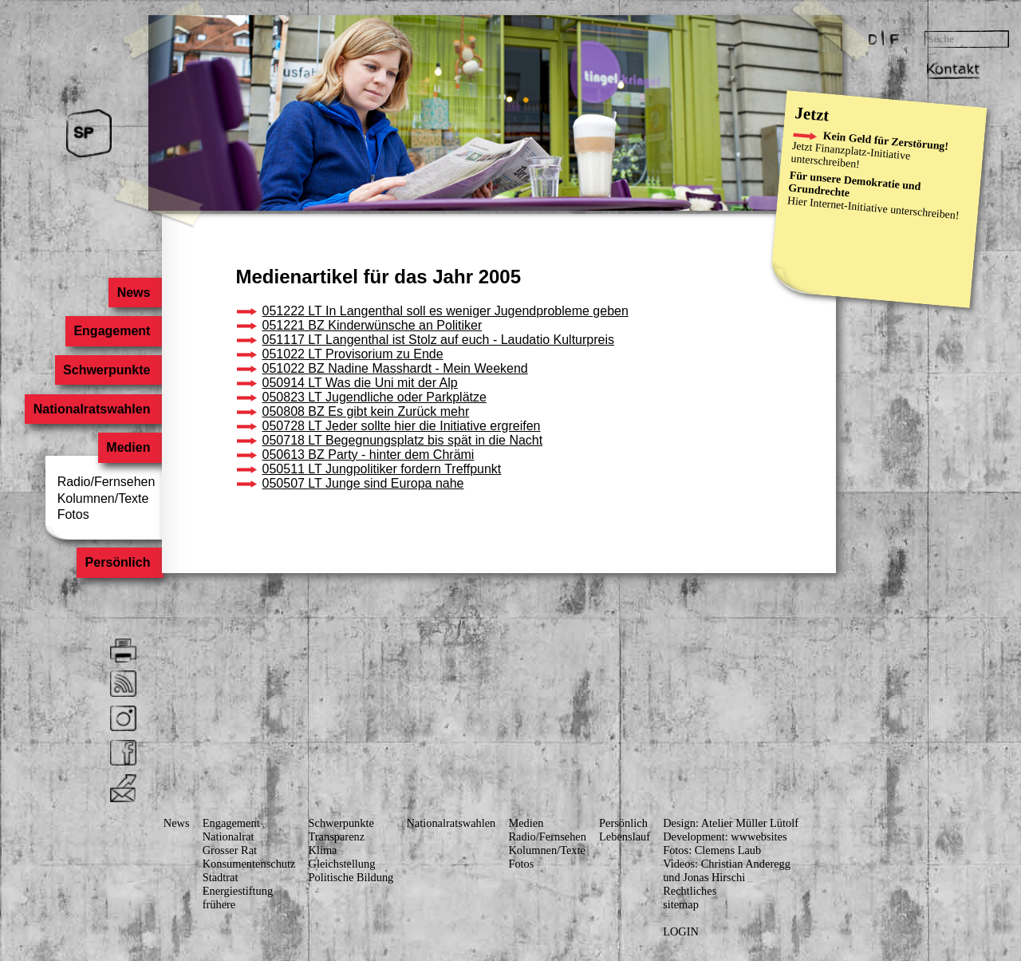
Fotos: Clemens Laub (712, 850)
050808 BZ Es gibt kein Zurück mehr (366, 411)
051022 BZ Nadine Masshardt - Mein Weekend (395, 368)
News (134, 292)
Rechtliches (689, 890)
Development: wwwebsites (724, 836)
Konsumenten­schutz (249, 863)
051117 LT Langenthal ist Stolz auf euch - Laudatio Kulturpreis (438, 339)
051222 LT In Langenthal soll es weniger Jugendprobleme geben (445, 311)
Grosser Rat (230, 850)
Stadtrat (220, 877)
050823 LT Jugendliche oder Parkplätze (374, 397)
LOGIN (681, 931)
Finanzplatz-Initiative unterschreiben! (850, 155)
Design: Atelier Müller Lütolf (730, 823)
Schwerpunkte (106, 370)
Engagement (111, 331)
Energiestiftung (238, 890)
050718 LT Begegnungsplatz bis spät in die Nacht (402, 440)
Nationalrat (228, 836)
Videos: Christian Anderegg (726, 863)
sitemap (681, 904)
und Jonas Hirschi (704, 877)
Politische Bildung (351, 877)
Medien (128, 448)
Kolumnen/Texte (103, 498)
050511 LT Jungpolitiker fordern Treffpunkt (382, 469)
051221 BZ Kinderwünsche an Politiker (372, 325)
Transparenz (337, 836)
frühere (219, 904)
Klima (323, 850)
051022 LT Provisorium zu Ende (352, 354)
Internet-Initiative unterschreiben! (885, 208)
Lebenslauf (624, 836)
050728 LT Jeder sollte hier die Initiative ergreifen (401, 426)
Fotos (73, 514)
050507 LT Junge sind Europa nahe (363, 483)
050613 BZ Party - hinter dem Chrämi (368, 454)
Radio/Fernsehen (106, 481)
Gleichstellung (342, 863)
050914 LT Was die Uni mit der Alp (360, 383)
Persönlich (118, 563)
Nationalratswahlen (92, 409)
